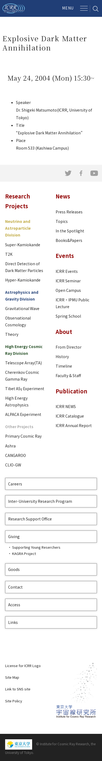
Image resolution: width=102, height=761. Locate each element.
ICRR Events (67, 271)
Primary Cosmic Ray (23, 436)
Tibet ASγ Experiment (24, 388)
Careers (15, 484)
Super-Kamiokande (22, 244)
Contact (15, 587)
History (62, 356)
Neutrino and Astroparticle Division (18, 228)
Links (13, 622)
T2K (8, 254)
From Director (68, 347)
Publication (71, 391)
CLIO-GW (13, 465)
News (63, 196)
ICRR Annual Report (74, 425)
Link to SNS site (17, 688)
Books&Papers (69, 240)
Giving (14, 536)
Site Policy (13, 700)
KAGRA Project (24, 553)
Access (14, 604)
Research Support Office (30, 519)
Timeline (64, 366)
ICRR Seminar (68, 280)
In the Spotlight (70, 230)
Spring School (68, 316)
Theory (11, 334)
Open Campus (68, 290)
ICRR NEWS (66, 406)
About (64, 332)
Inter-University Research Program (40, 501)
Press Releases (69, 211)
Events (65, 256)
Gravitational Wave (22, 308)
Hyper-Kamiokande (22, 280)
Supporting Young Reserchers (36, 547)
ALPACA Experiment (23, 414)
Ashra (10, 446)
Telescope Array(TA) (23, 362)
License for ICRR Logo (23, 665)
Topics (62, 221)
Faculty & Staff (68, 375)
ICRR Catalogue (70, 416)
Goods (14, 569)
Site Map (12, 677)
